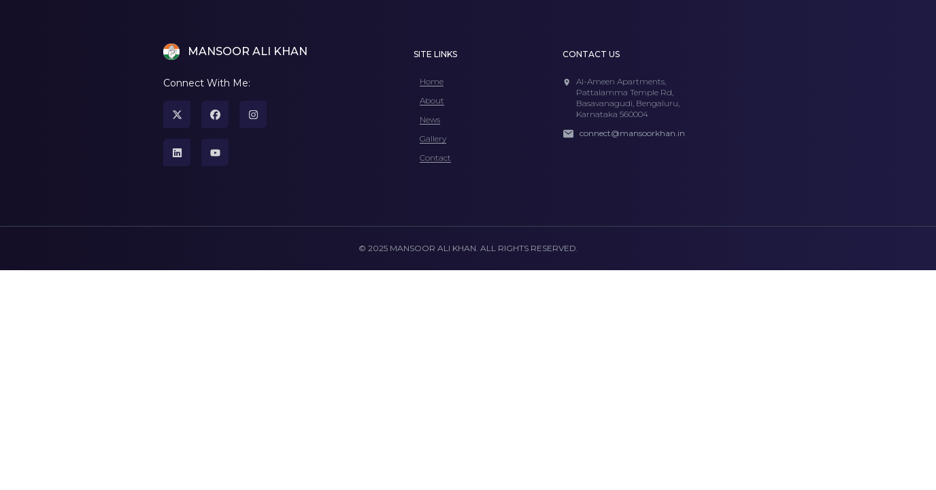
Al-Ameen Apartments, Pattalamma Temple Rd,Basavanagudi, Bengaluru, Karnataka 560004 (628, 97)
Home (432, 81)
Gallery (433, 138)
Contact (435, 157)
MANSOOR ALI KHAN (247, 51)
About (432, 100)
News (430, 119)
